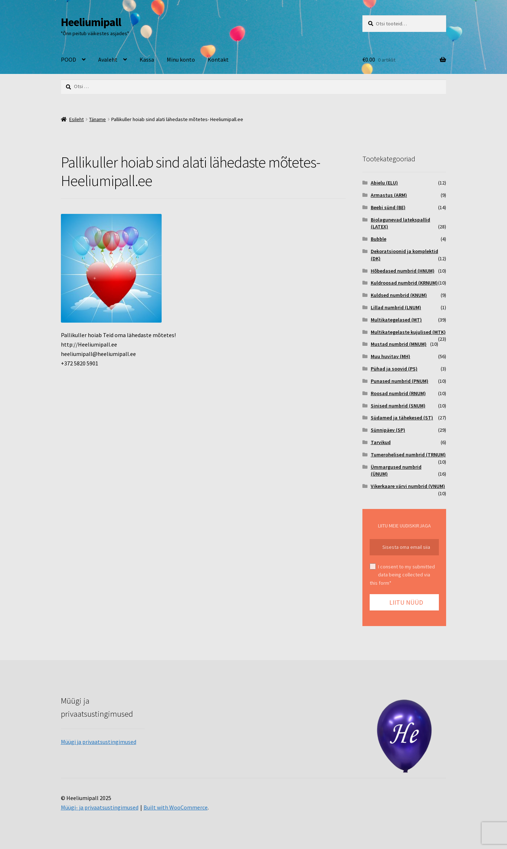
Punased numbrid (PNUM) (399, 381)
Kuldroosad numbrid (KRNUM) (404, 282)
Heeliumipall (91, 22)
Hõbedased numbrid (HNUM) (403, 271)
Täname (97, 119)
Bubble (378, 239)
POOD (68, 59)
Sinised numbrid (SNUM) (398, 405)
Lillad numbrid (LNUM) (396, 307)
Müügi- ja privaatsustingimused (99, 807)
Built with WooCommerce (176, 807)
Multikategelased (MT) (396, 319)
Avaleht (107, 59)
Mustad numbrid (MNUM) (399, 344)
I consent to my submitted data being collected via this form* (402, 574)
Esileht (76, 119)
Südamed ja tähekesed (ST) (402, 417)
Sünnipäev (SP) (388, 430)
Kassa (147, 59)
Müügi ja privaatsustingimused (98, 741)
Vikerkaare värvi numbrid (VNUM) (408, 486)
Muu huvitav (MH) (390, 356)
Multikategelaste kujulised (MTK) (408, 332)
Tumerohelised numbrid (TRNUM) (408, 454)
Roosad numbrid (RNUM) (398, 393)
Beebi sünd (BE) (388, 207)
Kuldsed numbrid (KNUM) (399, 295)
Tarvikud (381, 442)
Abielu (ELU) (384, 182)
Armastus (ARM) (389, 195)
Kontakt (218, 59)
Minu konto (181, 59)
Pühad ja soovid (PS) (394, 368)
